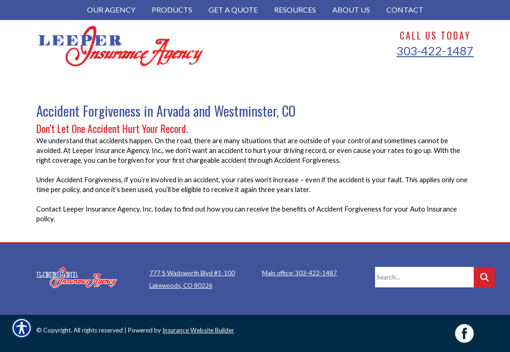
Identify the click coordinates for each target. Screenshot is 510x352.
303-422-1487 (435, 51)
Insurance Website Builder (198, 330)
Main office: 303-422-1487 (299, 273)
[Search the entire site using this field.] (424, 277)
